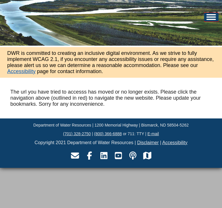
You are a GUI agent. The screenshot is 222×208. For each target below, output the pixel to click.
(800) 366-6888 (108, 133)
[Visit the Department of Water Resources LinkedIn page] (104, 155)
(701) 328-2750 (77, 133)
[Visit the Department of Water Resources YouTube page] (118, 155)
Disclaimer (148, 142)
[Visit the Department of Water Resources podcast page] (132, 155)
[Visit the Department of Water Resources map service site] (147, 155)
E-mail (153, 133)
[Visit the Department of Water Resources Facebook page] (89, 155)
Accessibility (21, 71)
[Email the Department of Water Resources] (75, 155)
